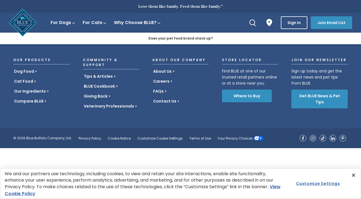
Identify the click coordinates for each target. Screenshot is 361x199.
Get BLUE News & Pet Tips (319, 99)
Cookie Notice (119, 138)
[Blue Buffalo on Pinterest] (342, 138)
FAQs (158, 91)
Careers (161, 81)
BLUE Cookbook (99, 86)
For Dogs (63, 22)
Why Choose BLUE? (137, 22)
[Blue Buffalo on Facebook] (303, 138)
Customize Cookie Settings (160, 138)
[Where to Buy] (269, 23)
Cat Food (23, 81)
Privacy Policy (90, 138)
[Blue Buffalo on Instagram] (313, 138)
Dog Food (24, 71)
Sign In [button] (294, 22)
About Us (162, 71)
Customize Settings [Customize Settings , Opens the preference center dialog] (318, 183)
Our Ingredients (30, 91)
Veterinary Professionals (109, 106)
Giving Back (96, 96)
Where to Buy (247, 96)
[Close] (353, 175)
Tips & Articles (98, 76)
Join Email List (331, 22)
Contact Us (164, 101)
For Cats (95, 22)
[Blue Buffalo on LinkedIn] (332, 138)
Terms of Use (200, 138)
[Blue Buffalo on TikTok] (323, 138)
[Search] (253, 23)
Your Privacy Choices (235, 138)
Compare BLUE (28, 101)
